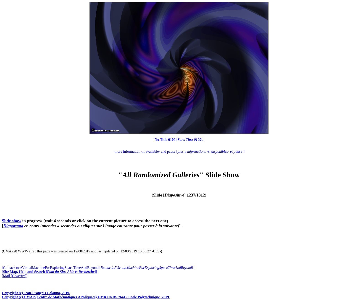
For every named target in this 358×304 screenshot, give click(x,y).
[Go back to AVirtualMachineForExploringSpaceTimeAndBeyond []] (98, 268)
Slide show (11, 220)
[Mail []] (14, 276)
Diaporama (13, 225)
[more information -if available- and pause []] (179, 151)
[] (49, 272)
